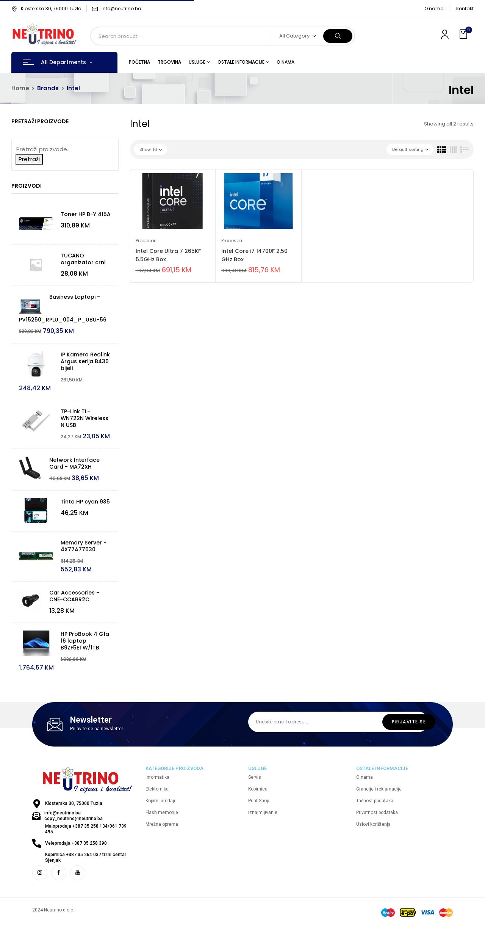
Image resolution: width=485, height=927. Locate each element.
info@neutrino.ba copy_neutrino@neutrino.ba (73, 815)
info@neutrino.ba (121, 8)
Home (20, 88)
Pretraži (29, 159)
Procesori (146, 240)
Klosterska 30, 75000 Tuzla (46, 8)
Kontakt (465, 8)
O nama (434, 8)
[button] (464, 34)
